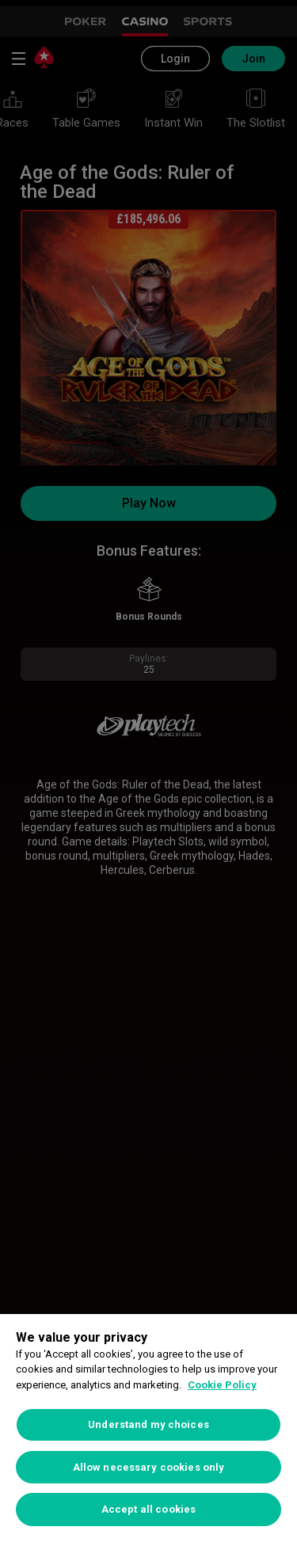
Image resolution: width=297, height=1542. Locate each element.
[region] (148, 1428)
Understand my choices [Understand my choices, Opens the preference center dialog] (148, 1424)
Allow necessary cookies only (149, 1467)
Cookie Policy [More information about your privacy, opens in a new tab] (222, 1385)
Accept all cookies (148, 1509)
